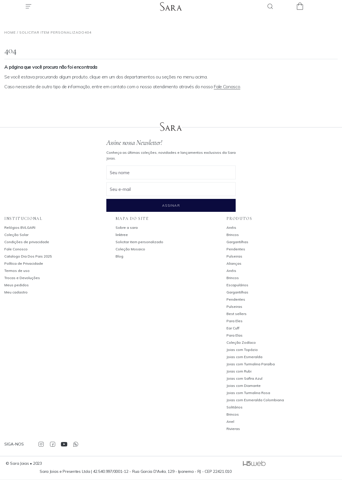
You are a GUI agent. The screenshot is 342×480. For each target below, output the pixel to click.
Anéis (231, 227)
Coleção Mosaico (130, 249)
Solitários (234, 407)
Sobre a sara (127, 227)
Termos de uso (17, 270)
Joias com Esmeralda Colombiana (255, 400)
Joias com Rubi (238, 371)
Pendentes (235, 249)
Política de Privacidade (23, 263)
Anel (230, 421)
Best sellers (236, 314)
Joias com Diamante (243, 385)
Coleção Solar (16, 235)
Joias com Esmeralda (244, 357)
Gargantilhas (237, 242)
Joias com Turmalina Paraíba (250, 364)
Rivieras (233, 429)
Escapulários (237, 285)
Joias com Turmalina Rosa (248, 393)
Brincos (232, 235)
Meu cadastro (16, 292)
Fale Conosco (227, 86)
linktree (122, 235)
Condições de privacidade (26, 242)
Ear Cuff (232, 328)
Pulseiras (234, 256)
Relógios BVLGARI (19, 227)
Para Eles (234, 321)
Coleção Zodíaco (241, 342)
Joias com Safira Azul (244, 378)
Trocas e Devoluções (22, 278)
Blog (119, 256)
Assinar (171, 205)
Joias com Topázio (242, 349)
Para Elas (234, 335)
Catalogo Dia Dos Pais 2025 (28, 256)
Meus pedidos (16, 285)
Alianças (233, 263)
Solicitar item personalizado (139, 242)
